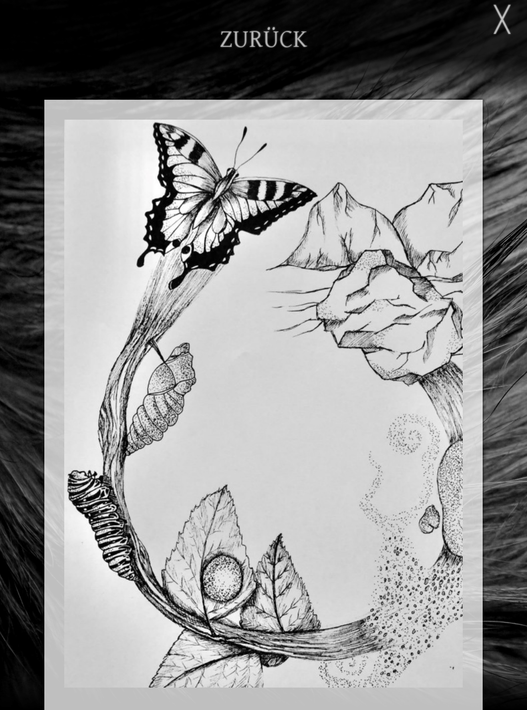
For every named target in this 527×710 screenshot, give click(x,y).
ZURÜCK (263, 39)
